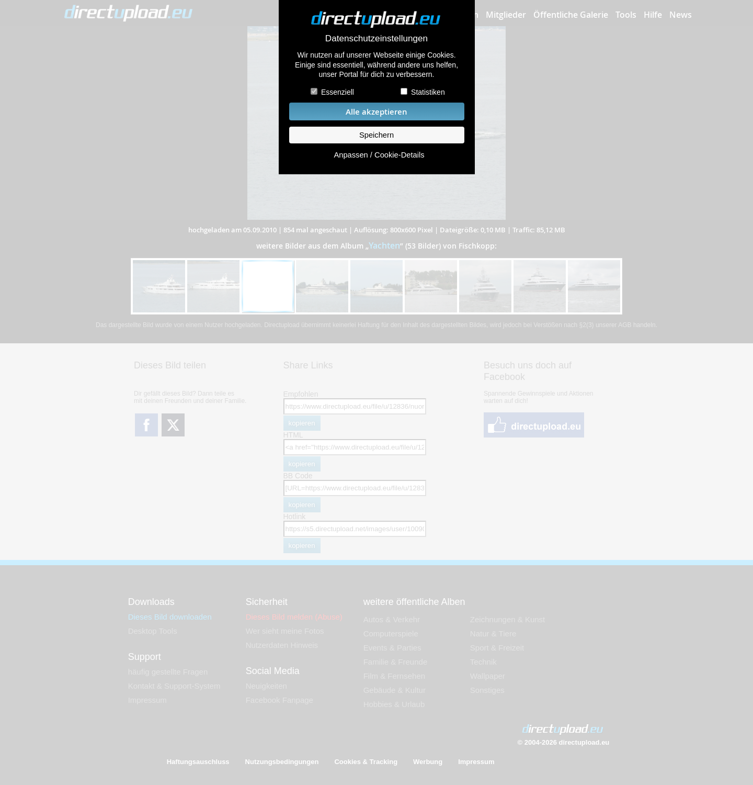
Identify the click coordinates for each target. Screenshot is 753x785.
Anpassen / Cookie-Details (379, 155)
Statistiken (428, 92)
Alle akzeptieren (376, 112)
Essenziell (337, 92)
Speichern (376, 135)
